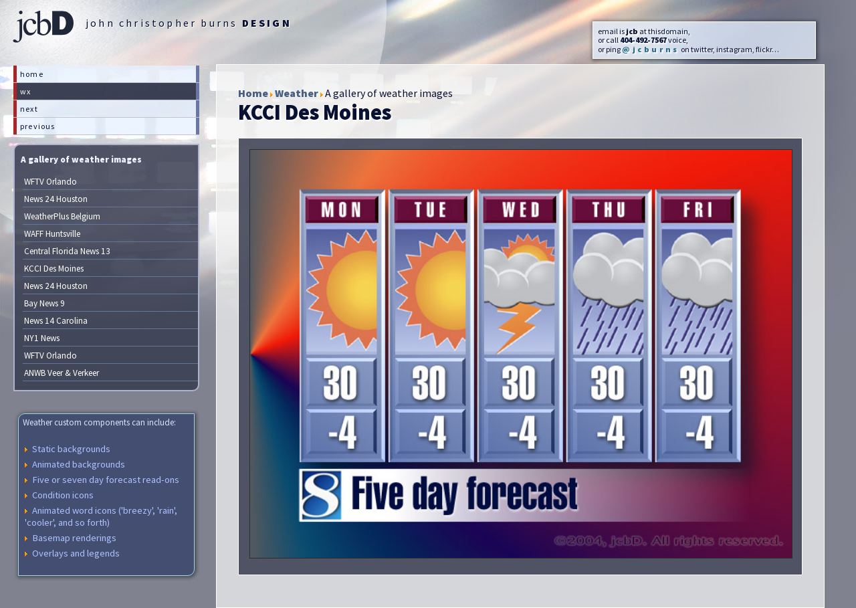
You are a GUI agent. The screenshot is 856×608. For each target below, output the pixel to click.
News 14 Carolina (56, 320)
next (29, 109)
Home (253, 93)
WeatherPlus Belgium (62, 216)
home (31, 74)
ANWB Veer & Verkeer (61, 373)
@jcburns (650, 49)
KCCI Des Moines (54, 268)
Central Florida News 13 (67, 251)
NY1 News (42, 338)
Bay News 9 (44, 303)
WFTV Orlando (50, 181)
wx (25, 91)
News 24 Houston (56, 199)
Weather (296, 93)
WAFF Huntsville (52, 233)
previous (38, 126)
